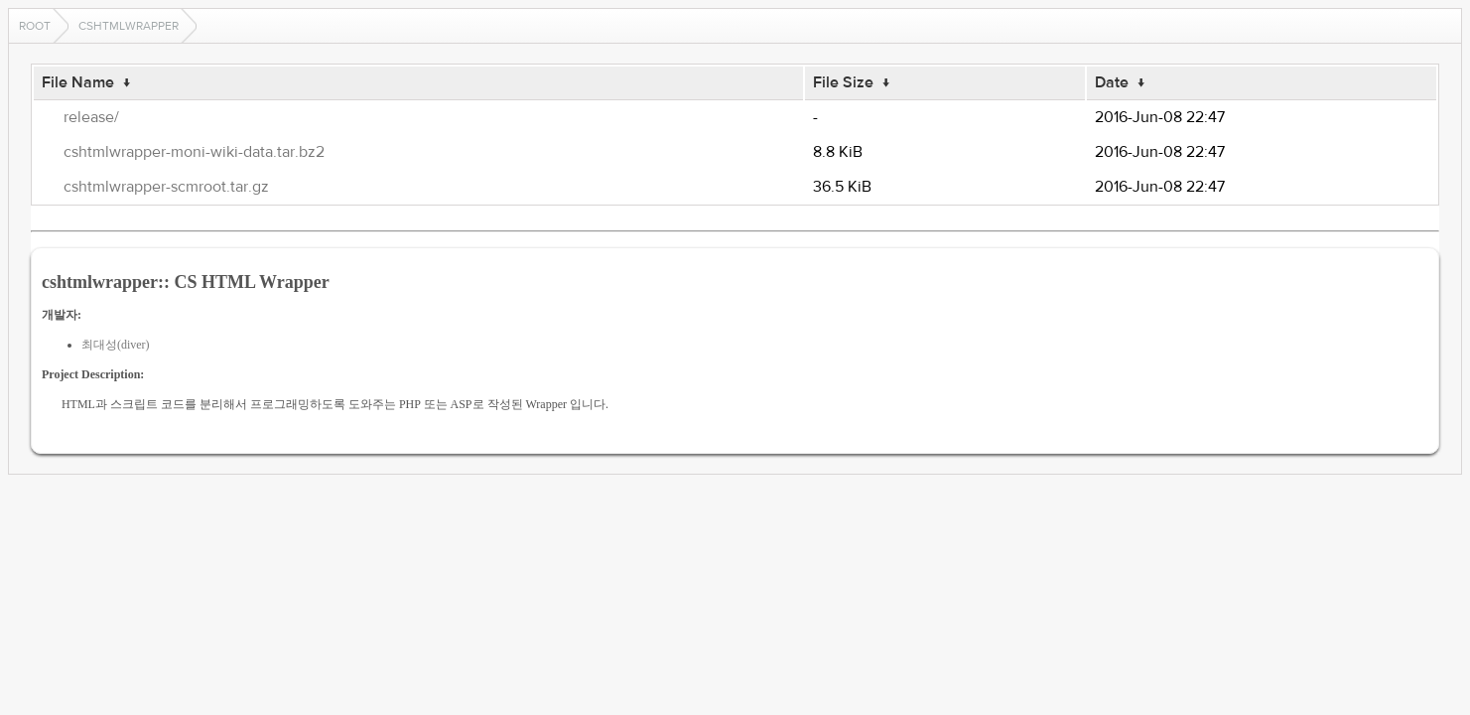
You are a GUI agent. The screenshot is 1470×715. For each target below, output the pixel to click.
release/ (91, 117)
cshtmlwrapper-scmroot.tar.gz (166, 187)
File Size (843, 82)
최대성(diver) (115, 345)
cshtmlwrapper (128, 26)
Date (1112, 82)
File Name (78, 82)
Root (35, 26)
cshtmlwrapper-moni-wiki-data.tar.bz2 (194, 152)
